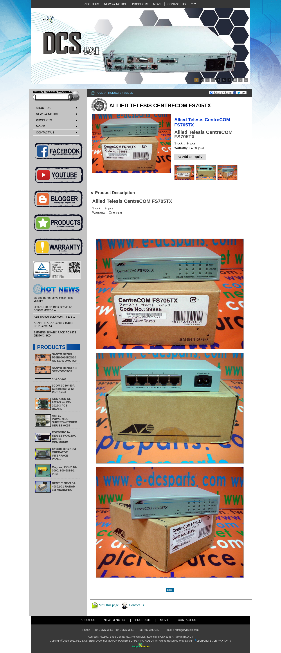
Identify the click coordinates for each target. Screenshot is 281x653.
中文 (193, 4)
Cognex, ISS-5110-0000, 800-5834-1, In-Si (64, 470)
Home (99, 92)
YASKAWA (59, 378)
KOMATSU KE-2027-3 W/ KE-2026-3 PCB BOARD (62, 403)
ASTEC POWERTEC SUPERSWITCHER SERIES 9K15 (64, 420)
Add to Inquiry (190, 157)
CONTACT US (177, 4)
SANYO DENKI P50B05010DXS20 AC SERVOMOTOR (64, 357)
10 (245, 79)
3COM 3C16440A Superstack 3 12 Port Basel (63, 389)
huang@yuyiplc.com (186, 629)
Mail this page (109, 605)
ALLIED (128, 92)
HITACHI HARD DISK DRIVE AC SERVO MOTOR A (53, 309)
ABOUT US (92, 4)
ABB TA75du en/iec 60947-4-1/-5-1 (54, 316)
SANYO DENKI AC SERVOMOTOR (64, 369)
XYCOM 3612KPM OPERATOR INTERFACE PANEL (64, 454)
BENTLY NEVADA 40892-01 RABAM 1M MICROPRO (64, 486)
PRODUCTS (140, 4)
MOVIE (157, 4)
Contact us (136, 605)
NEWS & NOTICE (115, 4)
